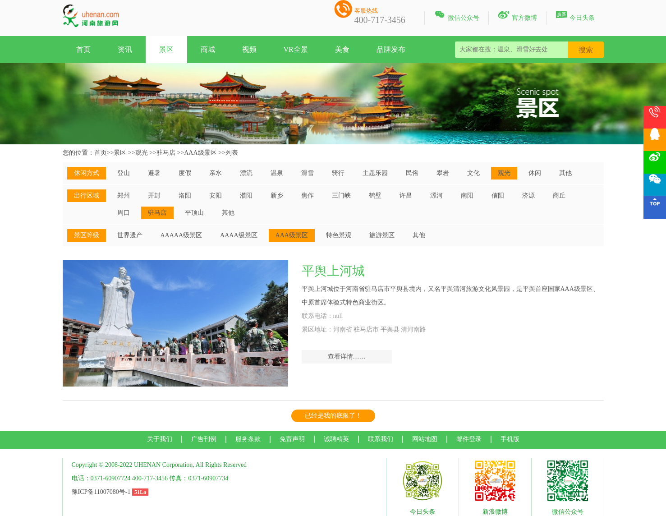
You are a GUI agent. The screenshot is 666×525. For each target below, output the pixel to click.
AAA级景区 (200, 152)
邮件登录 (469, 439)
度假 (185, 173)
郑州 (123, 195)
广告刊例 (203, 439)
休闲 (534, 173)
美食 (342, 49)
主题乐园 (375, 173)
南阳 (467, 195)
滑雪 (307, 173)
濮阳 (246, 195)
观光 (141, 152)
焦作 (307, 195)
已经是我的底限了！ (333, 415)
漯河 (436, 195)
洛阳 (185, 195)
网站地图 (424, 439)
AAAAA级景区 (181, 235)
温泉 (277, 173)
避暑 (154, 173)
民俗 (412, 173)
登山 (123, 173)
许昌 (406, 195)
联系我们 (380, 439)
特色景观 (338, 235)
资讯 (125, 49)
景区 (166, 49)
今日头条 (575, 16)
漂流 (246, 173)
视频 (249, 49)
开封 (154, 195)
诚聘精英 (336, 439)
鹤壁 (375, 195)
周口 (123, 212)
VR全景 (296, 49)
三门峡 (341, 195)
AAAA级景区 (238, 235)
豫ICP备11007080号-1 (101, 491)
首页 (83, 49)
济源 (528, 195)
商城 (208, 49)
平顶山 (194, 212)
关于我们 (159, 439)
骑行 (338, 173)
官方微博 (517, 16)
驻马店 (165, 152)
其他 (565, 173)
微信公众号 (456, 16)
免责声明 (292, 439)
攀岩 (442, 173)
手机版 (510, 439)
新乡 (277, 195)
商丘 (559, 195)
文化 (473, 173)
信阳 (497, 195)
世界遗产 (129, 235)
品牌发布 (391, 49)
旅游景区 (382, 235)
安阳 (215, 195)
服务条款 (248, 439)
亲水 (215, 173)
